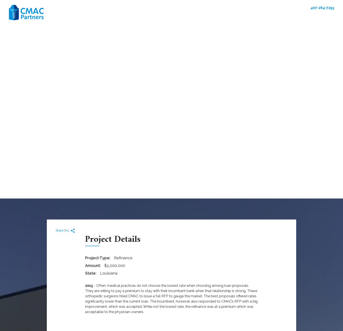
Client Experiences (218, 16)
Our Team (187, 16)
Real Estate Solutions (125, 16)
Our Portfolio (161, 16)
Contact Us (292, 8)
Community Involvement (287, 16)
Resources (250, 16)
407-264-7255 (322, 8)
